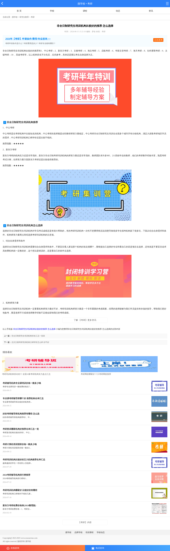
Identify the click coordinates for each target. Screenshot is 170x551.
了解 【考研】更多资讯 (85, 320)
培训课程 (90, 532)
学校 (52, 11)
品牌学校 (78, 532)
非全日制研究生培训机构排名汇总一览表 (28, 336)
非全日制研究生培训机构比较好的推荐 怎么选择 (34, 329)
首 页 (19, 11)
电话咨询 (98, 548)
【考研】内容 (85, 522)
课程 (85, 11)
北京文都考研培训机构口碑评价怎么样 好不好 (30, 342)
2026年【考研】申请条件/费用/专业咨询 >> (28, 39)
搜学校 (81, 3)
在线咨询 (13, 548)
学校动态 (101, 532)
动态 (118, 11)
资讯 (151, 11)
